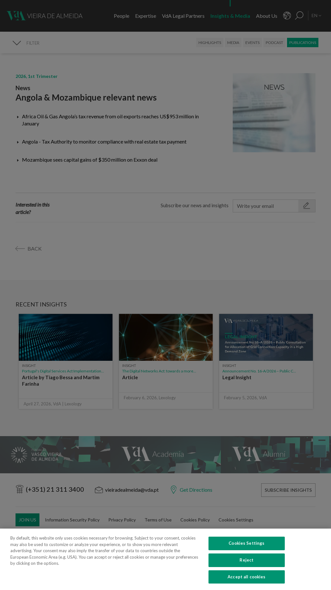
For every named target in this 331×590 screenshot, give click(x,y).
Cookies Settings (246, 554)
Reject (246, 571)
